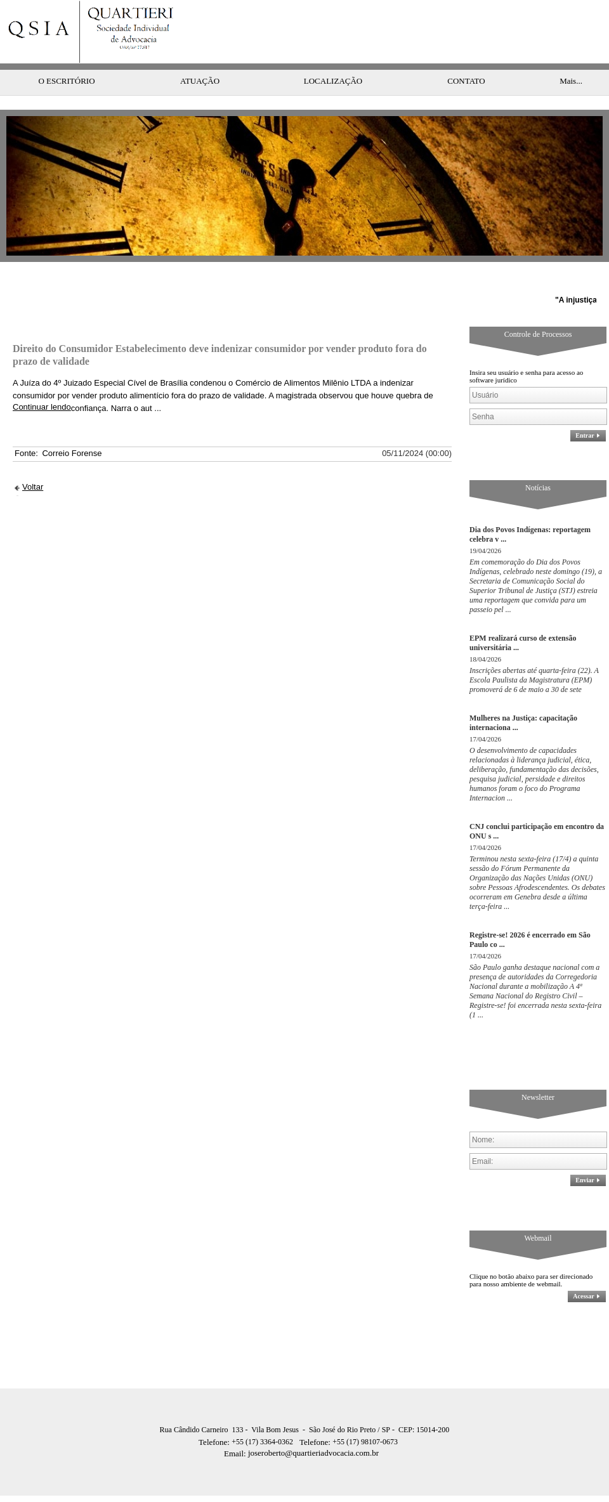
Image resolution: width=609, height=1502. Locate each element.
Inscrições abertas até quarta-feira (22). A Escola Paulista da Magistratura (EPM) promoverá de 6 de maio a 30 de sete (534, 655)
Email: (236, 1428)
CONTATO (466, 55)
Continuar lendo (42, 381)
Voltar (32, 461)
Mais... (571, 55)
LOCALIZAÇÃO (333, 55)
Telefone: (215, 1416)
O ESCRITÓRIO (66, 55)
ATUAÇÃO (199, 55)
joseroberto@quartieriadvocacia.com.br (301, 1427)
